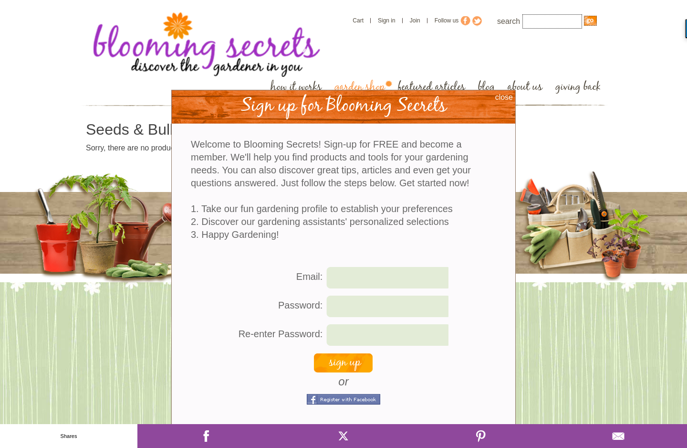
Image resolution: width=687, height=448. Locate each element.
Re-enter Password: (281, 334)
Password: (300, 305)
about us (525, 87)
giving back (578, 87)
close (504, 97)
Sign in (387, 20)
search (508, 21)
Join (415, 20)
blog (486, 87)
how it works (296, 87)
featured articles (431, 87)
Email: (309, 276)
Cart (358, 20)
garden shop (359, 87)
